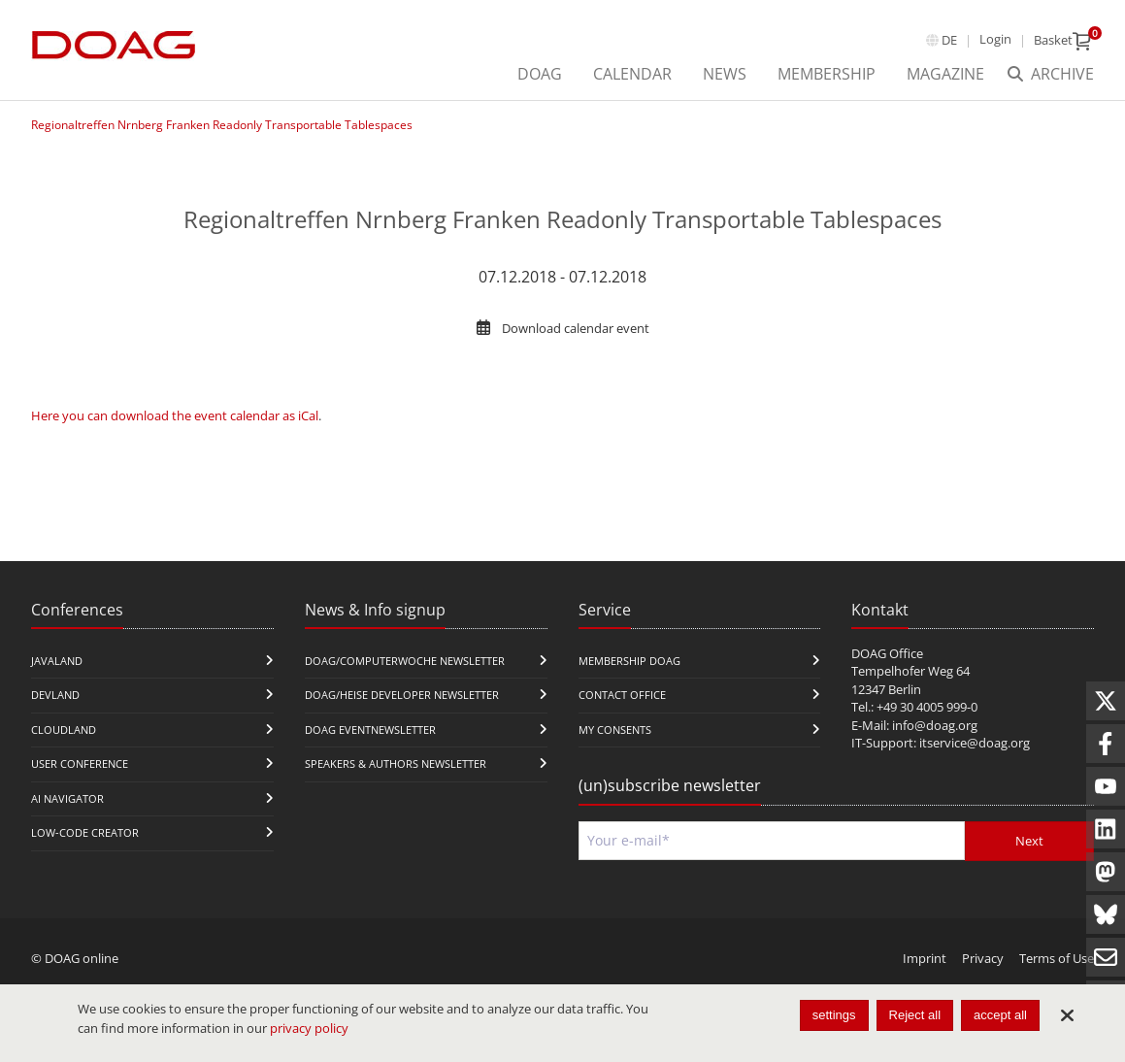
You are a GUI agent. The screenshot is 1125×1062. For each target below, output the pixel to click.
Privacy (983, 958)
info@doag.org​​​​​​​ (934, 725)
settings (834, 1015)
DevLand (55, 694)
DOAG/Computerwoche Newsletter (405, 660)
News (724, 73)
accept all (1000, 1015)
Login (995, 39)
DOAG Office (887, 653)
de (949, 40)
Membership (827, 73)
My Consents (615, 729)
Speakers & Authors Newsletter (395, 763)
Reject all (915, 1015)
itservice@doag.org (974, 742)
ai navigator (67, 798)
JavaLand (57, 660)
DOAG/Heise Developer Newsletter (402, 694)
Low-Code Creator (85, 832)
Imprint (924, 958)
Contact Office (622, 694)
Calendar (632, 73)
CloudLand (63, 729)
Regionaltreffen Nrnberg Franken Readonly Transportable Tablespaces (222, 124)
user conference (79, 763)
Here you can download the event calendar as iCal (174, 415)
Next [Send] (1029, 840)
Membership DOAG (629, 660)
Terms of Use (1056, 958)
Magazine (945, 73)
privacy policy (309, 1028)
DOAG (539, 73)
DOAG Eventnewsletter (370, 729)
